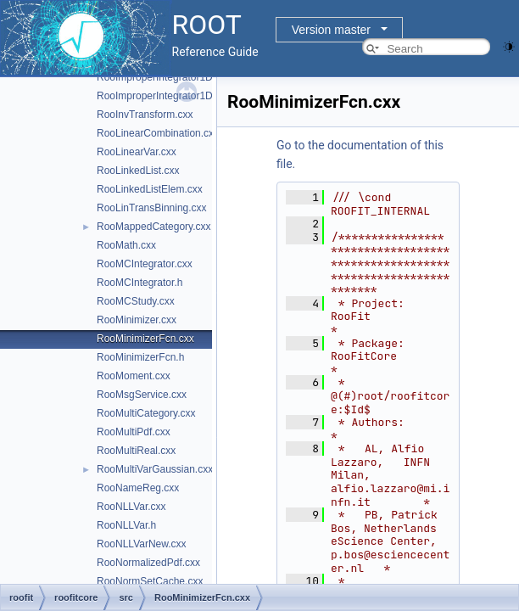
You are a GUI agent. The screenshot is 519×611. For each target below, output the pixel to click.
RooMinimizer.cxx (136, 320)
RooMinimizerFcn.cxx (145, 339)
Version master (331, 29)
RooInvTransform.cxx (145, 115)
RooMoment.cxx (133, 376)
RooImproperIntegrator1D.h (159, 96)
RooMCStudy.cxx (136, 301)
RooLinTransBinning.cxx (152, 208)
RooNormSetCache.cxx (150, 581)
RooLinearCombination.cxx (158, 133)
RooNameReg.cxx (138, 488)
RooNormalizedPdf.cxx (148, 563)
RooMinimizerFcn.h (140, 357)
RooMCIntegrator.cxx (145, 264)
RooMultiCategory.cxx (146, 413)
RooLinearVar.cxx (136, 152)
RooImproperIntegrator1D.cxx (164, 77)
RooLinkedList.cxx (138, 171)
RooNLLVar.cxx (131, 507)
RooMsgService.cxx (142, 395)
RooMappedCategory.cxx (154, 227)
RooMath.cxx (126, 245)
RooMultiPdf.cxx (133, 432)
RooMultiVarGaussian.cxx (155, 469)
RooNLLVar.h (126, 525)
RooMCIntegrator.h (139, 283)
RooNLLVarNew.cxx (142, 544)
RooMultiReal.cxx (136, 451)
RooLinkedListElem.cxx (150, 189)
